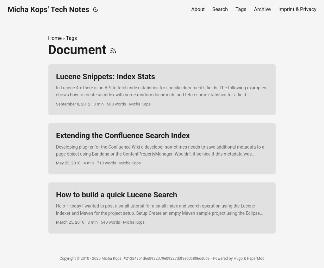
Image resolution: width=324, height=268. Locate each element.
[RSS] (113, 49)
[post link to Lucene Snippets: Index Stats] (162, 89)
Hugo (238, 258)
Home (55, 38)
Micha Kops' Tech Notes (48, 9)
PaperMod (256, 258)
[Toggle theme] (95, 9)
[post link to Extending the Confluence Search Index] (162, 148)
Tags (71, 38)
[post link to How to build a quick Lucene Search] (162, 207)
